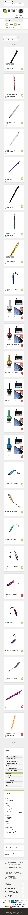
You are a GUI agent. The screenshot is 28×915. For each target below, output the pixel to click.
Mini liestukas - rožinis (11, 594)
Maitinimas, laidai (10, 778)
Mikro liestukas (10, 832)
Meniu (9, 20)
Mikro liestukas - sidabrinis (12, 317)
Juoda (8, 805)
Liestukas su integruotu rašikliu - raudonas (11, 95)
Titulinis (4, 31)
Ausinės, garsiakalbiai (12, 761)
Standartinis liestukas (11, 831)
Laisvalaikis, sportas (11, 770)
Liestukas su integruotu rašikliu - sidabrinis (11, 123)
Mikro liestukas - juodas (11, 400)
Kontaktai (15, 5)
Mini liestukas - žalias (10, 539)
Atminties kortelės (11, 758)
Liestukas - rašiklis (10, 829)
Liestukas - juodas (10, 68)
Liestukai (8, 773)
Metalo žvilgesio (10, 824)
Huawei (8, 31)
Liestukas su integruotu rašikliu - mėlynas (11, 178)
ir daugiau (10, 800)
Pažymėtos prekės (14, 6)
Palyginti (17, 24)
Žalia (8, 809)
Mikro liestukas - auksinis (11, 372)
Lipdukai (8, 775)
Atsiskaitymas (8, 3)
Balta (8, 806)
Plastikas (8, 818)
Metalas (8, 817)
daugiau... (21, 812)
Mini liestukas (9, 834)
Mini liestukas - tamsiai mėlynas (11, 290)
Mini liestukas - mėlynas (11, 483)
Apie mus (11, 913)
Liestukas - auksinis (10, 261)
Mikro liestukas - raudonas (12, 344)
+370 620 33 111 (19, 17)
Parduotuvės (9, 5)
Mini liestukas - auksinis (11, 511)
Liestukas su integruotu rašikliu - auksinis (11, 734)
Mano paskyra (7, 6)
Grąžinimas (20, 3)
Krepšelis (9, 24)
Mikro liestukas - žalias (11, 428)
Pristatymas (14, 3)
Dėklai (7, 766)
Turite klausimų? (19, 15)
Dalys (7, 785)
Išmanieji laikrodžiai (11, 768)
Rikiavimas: (5, 36)
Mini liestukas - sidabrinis (11, 567)
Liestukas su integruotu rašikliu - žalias (11, 234)
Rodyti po (5, 39)
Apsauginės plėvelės (11, 756)
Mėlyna (8, 811)
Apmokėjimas (8, 912)
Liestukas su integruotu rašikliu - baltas (11, 151)
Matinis (8, 823)
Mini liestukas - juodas (11, 678)
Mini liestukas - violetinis (11, 650)
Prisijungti (21, 6)
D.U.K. (19, 5)
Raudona (8, 808)
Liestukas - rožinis (9, 706)
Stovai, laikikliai (10, 780)
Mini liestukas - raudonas (11, 622)
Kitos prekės (9, 782)
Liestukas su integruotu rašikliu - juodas (11, 206)
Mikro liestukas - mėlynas (11, 455)
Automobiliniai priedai (12, 763)
